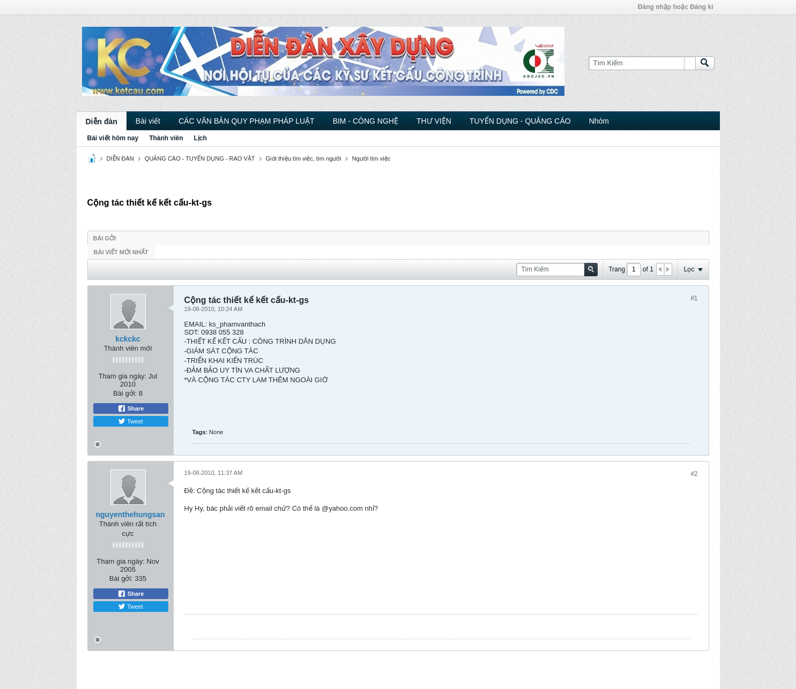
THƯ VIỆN (433, 121)
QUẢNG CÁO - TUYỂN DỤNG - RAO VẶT (200, 158)
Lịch (200, 138)
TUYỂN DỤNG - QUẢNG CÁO (520, 121)
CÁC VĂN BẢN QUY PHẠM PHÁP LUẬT (246, 121)
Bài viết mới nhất (121, 252)
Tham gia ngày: (123, 376)
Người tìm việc (371, 158)
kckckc (127, 339)
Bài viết (148, 121)
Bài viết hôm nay (113, 138)
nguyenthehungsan (130, 514)
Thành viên (166, 138)
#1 (693, 298)
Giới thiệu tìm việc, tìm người (303, 158)
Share (130, 408)
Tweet (130, 421)
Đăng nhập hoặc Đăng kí (675, 7)
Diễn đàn (101, 121)
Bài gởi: (125, 393)
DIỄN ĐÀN (120, 158)
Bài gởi (104, 238)
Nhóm (599, 121)
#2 (693, 474)
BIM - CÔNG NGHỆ (365, 121)
